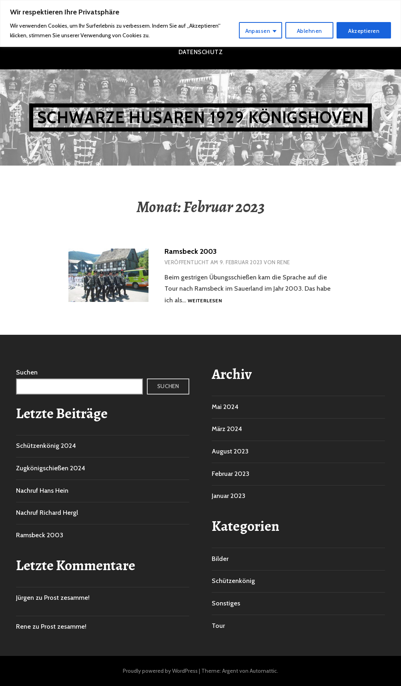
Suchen (27, 372)
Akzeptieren (363, 30)
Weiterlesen (205, 300)
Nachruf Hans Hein (42, 490)
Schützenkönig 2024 (46, 445)
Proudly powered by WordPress (160, 670)
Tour (218, 625)
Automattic (263, 670)
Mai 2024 (225, 407)
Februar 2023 (230, 474)
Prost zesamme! (67, 597)
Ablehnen (309, 30)
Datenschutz (200, 52)
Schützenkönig (233, 581)
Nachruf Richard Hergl (47, 512)
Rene (283, 262)
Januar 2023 (228, 496)
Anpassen (257, 30)
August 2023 (230, 451)
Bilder (220, 559)
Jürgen (25, 597)
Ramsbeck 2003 (190, 251)
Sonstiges (226, 603)
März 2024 (227, 429)
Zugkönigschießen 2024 (50, 468)
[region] (200, 23)
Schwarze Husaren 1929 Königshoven (200, 117)
